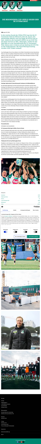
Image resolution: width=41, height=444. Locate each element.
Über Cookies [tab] (36, 210)
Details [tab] (14, 210)
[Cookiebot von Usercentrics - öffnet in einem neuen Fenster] (34, 207)
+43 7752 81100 (4, 405)
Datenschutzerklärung (5, 431)
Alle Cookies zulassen (33, 236)
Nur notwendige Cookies (20, 236)
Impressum (3, 429)
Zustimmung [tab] (5, 210)
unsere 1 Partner (8, 216)
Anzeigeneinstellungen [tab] (25, 210)
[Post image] (20, 250)
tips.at (2, 434)
